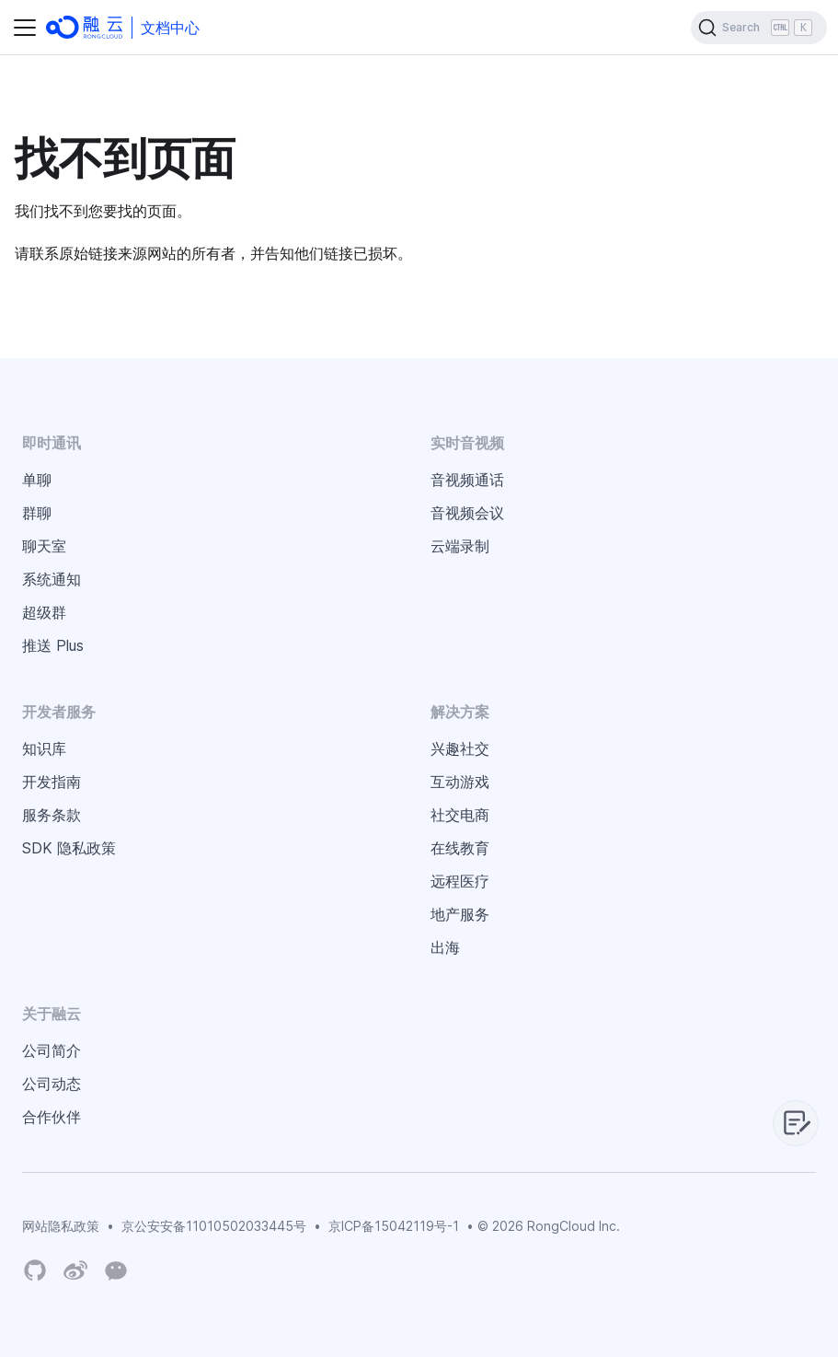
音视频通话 (467, 479)
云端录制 (459, 546)
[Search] (759, 27)
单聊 (37, 479)
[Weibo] (75, 1271)
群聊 (37, 513)
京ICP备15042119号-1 (393, 1226)
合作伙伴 (51, 1117)
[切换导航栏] (25, 27)
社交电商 (459, 815)
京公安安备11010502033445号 (213, 1226)
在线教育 (459, 848)
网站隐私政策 (60, 1226)
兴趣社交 (459, 748)
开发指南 (51, 781)
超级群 (44, 612)
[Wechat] (116, 1269)
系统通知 (51, 579)
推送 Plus (53, 645)
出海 (445, 947)
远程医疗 (459, 881)
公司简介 (51, 1050)
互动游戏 (459, 781)
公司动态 (51, 1083)
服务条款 (51, 815)
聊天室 (44, 546)
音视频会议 (467, 513)
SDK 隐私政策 (69, 848)
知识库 (44, 748)
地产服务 (459, 914)
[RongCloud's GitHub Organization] (35, 1271)
